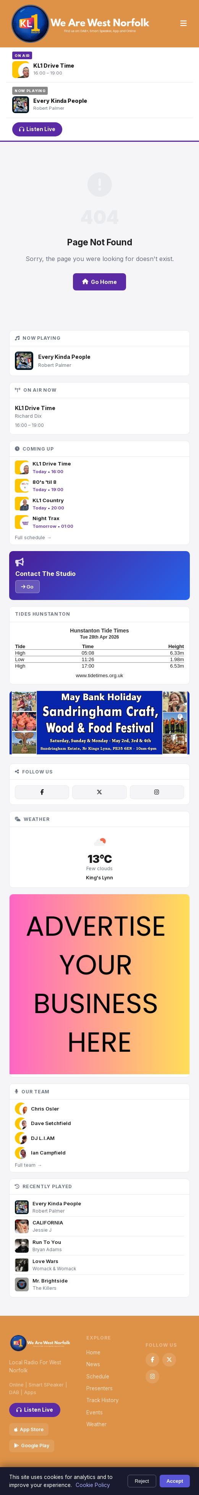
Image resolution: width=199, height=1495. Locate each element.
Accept (175, 1481)
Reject (142, 1481)
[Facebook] (42, 792)
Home (93, 1352)
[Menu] (183, 23)
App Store (29, 1429)
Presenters (99, 1388)
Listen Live (37, 129)
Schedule (97, 1376)
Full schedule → (33, 537)
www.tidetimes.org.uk (99, 675)
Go (27, 587)
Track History (102, 1400)
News (93, 1364)
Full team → (28, 1165)
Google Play (31, 1445)
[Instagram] (157, 792)
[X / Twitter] (99, 792)
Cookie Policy (93, 1485)
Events (94, 1412)
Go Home (99, 282)
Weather (96, 1424)
